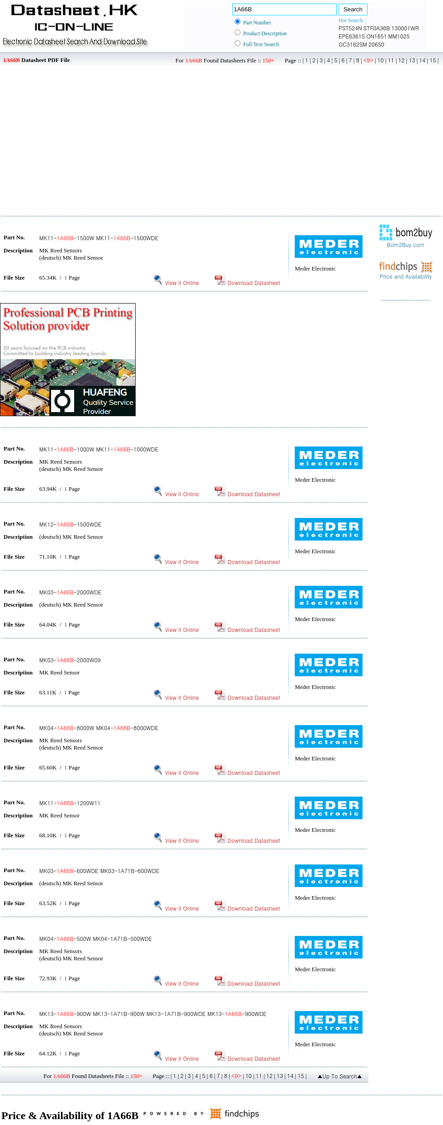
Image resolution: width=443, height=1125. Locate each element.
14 (422, 60)
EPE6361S (352, 36)
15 (432, 60)
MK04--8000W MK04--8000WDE (98, 727)
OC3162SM (353, 44)
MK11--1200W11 (70, 803)
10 (380, 60)
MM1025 (399, 36)
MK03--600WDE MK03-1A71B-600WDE (99, 870)
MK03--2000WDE (70, 592)
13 (412, 60)
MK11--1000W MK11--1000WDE (98, 449)
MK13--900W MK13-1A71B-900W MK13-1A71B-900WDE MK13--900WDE (153, 1013)
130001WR (405, 28)
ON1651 (376, 36)
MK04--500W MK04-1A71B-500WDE (95, 938)
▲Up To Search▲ (339, 1076)
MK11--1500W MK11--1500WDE (98, 238)
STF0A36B (376, 28)
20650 (376, 44)
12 (401, 60)
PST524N (350, 28)
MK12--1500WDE (70, 524)
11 (391, 60)
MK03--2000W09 (70, 660)
